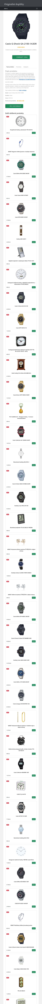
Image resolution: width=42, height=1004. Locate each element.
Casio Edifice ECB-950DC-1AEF (21, 881)
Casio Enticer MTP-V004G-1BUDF (21, 395)
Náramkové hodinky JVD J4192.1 (21, 462)
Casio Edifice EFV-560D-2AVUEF (21, 682)
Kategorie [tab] (25, 67)
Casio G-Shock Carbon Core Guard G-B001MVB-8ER (21, 947)
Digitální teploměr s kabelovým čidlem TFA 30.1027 (21, 261)
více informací (15, 106)
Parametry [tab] (18, 67)
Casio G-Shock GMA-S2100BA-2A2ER (21, 484)
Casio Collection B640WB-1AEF (21, 772)
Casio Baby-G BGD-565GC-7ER (21, 969)
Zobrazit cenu (22, 57)
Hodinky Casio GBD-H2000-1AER (21, 660)
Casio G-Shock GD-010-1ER (21, 306)
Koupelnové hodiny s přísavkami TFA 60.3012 (21, 130)
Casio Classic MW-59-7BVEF (21, 195)
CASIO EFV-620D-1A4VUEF (21, 903)
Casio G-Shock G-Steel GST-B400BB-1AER (21, 638)
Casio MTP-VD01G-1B (21, 328)
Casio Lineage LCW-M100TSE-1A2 (21, 704)
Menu (6, 8)
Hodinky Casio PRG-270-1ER (21, 505)
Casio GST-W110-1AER (21, 816)
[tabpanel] (21, 86)
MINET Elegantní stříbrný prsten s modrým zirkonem (21, 151)
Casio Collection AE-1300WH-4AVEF (21, 440)
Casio (24, 50)
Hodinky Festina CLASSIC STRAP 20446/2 (21, 573)
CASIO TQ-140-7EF (21, 794)
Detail (34, 132)
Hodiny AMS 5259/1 (21, 239)
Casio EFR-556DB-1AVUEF (21, 217)
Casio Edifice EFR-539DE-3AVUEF (21, 173)
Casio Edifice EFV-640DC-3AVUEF (21, 616)
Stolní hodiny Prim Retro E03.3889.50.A (21, 373)
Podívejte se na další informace (27, 79)
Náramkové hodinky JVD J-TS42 (21, 838)
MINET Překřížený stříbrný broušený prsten (21, 925)
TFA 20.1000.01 (21, 991)
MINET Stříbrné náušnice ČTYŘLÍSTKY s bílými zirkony (21, 594)
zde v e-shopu (22, 90)
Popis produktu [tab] (10, 67)
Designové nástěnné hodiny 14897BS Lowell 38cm (21, 860)
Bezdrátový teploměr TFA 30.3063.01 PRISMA (21, 527)
